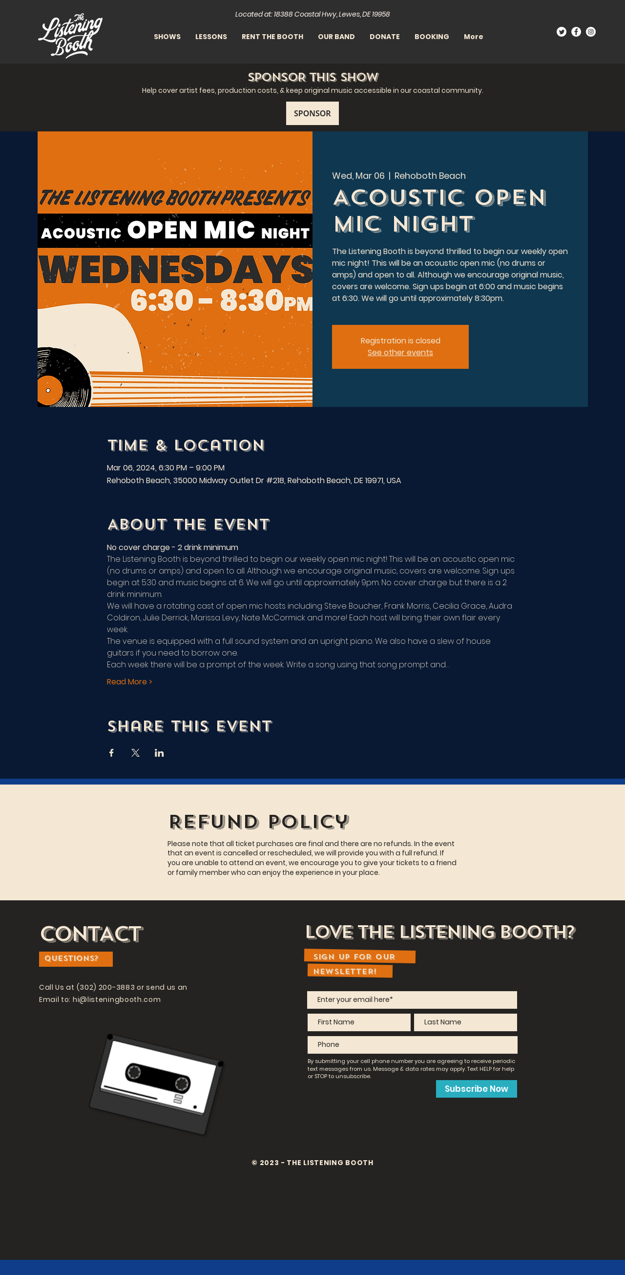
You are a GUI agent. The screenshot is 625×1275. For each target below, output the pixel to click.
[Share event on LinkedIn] (159, 753)
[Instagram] (591, 32)
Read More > (129, 682)
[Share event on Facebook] (111, 753)
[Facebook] (576, 32)
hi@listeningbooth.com (117, 999)
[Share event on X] (135, 753)
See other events (400, 352)
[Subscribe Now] (476, 1089)
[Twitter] (561, 32)
